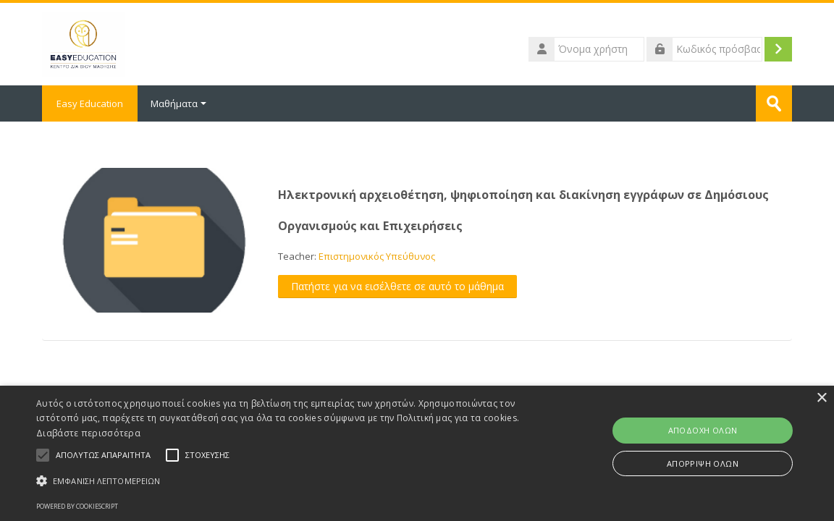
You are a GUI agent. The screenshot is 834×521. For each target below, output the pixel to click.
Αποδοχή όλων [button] (703, 430)
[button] (283, 481)
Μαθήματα (178, 103)
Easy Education (89, 103)
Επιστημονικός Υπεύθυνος (377, 256)
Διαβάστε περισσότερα (88, 433)
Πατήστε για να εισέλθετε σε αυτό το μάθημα (397, 286)
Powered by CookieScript (77, 506)
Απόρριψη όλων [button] (702, 463)
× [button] (821, 398)
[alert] (417, 453)
